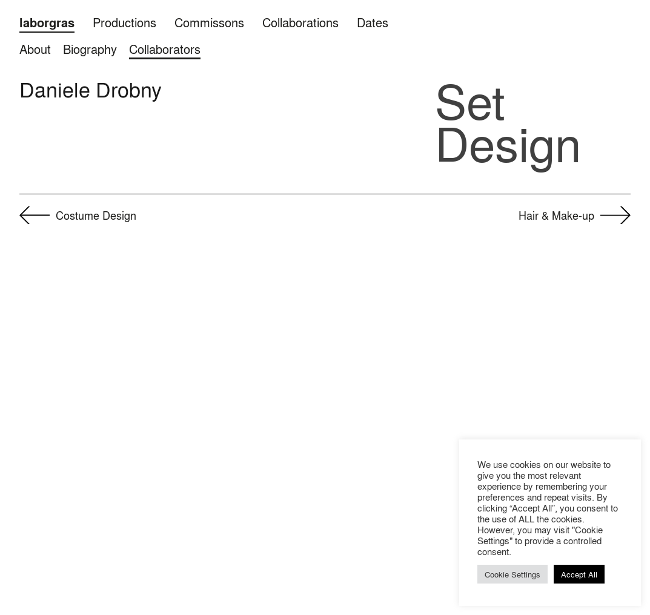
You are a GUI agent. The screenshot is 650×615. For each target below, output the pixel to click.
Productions (124, 22)
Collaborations (300, 22)
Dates (372, 22)
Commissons (209, 22)
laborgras (47, 22)
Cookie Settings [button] (512, 574)
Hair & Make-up (556, 215)
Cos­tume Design (96, 215)
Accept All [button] (579, 574)
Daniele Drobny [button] (90, 89)
